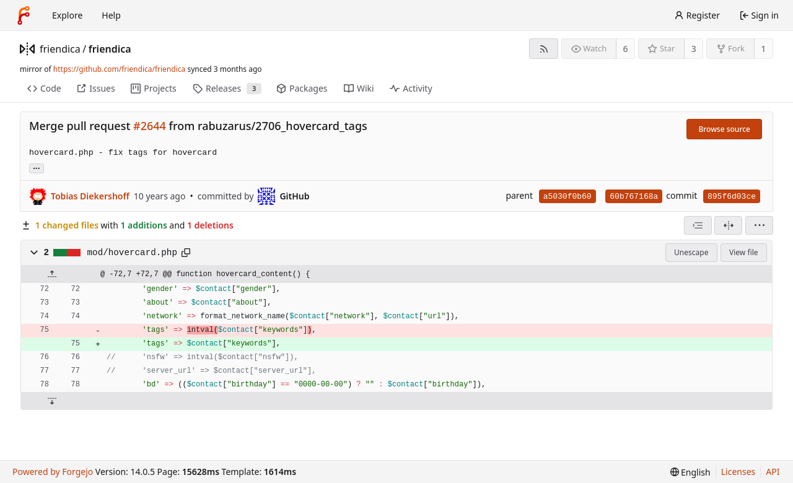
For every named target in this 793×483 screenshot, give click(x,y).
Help (111, 15)
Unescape (691, 252)
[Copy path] (186, 252)
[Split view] (728, 225)
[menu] (759, 225)
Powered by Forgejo (52, 471)
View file (743, 252)
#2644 (149, 125)
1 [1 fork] (763, 48)
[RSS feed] (543, 48)
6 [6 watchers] (625, 48)
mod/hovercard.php (132, 253)
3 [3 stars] (693, 48)
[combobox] (698, 225)
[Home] (23, 15)
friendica (60, 49)
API (772, 471)
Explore (67, 15)
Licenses (738, 471)
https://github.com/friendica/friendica (119, 69)
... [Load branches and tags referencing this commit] (36, 167)
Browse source (724, 129)
